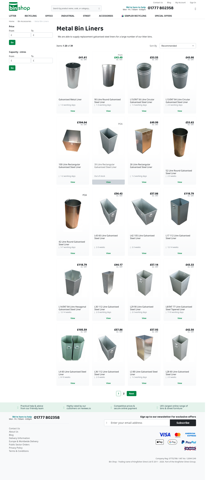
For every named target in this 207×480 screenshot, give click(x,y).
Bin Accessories (24, 21)
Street (86, 15)
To (32, 30)
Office (49, 15)
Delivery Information (19, 438)
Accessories (106, 15)
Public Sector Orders (19, 444)
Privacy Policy (16, 447)
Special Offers (163, 15)
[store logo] (19, 6)
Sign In (193, 2)
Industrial (67, 15)
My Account (180, 2)
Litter (12, 15)
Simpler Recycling (134, 15)
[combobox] (76, 8)
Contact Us (158, 2)
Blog (169, 2)
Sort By (153, 45)
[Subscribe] (183, 422)
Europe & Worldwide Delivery (23, 441)
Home (11, 21)
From (11, 30)
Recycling (31, 15)
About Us (13, 431)
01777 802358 (161, 8)
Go (12, 42)
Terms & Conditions (19, 451)
